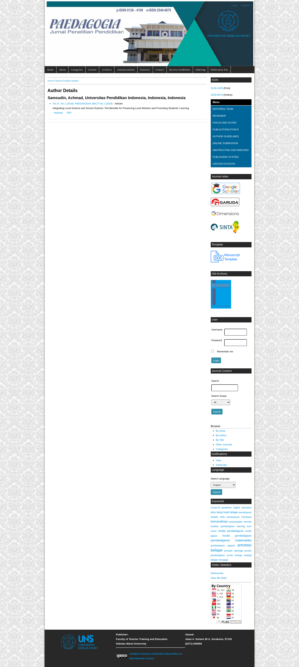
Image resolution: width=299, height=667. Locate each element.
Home (50, 69)
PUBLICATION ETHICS (226, 129)
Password (216, 340)
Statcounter (217, 573)
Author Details (71, 80)
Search (58, 80)
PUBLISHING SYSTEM (226, 157)
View (218, 460)
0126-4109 (217, 88)
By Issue (220, 430)
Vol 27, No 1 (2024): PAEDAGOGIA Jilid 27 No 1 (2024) (82, 103)
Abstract (58, 112)
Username (216, 329)
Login (234, 5)
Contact (159, 69)
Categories (77, 69)
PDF (69, 112)
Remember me (225, 351)
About (62, 69)
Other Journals (224, 444)
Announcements (126, 69)
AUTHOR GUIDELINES (226, 136)
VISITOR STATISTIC (224, 163)
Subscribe (221, 464)
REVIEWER (219, 115)
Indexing (201, 69)
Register (246, 5)
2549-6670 (217, 94)
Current (92, 69)
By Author (221, 435)
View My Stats (219, 577)
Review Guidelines (179, 69)
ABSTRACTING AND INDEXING (231, 150)
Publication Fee (219, 69)
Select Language (220, 478)
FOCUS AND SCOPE (224, 122)
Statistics (145, 69)
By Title (220, 440)
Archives (107, 69)
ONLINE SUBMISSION (225, 143)
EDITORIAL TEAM (223, 108)
